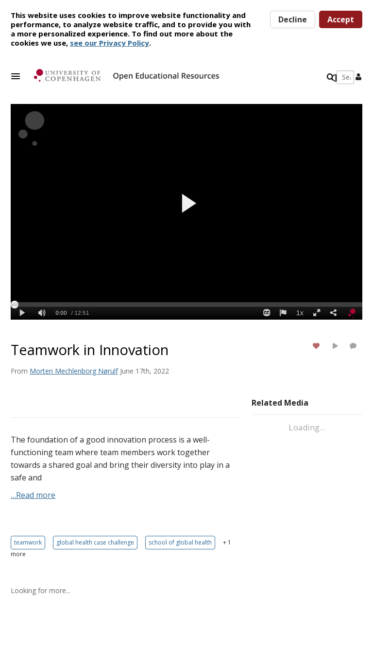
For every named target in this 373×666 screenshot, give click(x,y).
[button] (18, 76)
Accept (340, 19)
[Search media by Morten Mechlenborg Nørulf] (74, 371)
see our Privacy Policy (109, 43)
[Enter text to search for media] (290, 77)
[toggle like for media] (317, 346)
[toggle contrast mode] (335, 78)
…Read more (33, 495)
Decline (292, 19)
